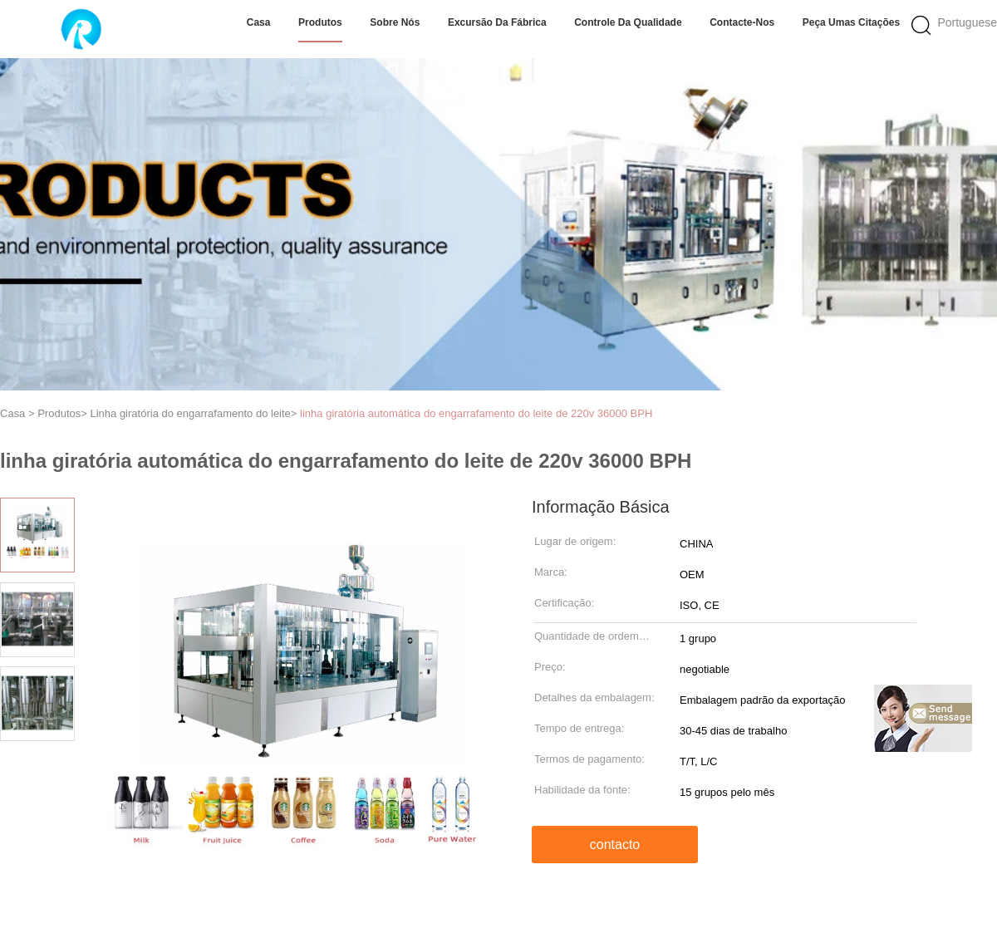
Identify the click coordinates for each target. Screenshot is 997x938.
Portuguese (967, 22)
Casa (259, 22)
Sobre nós (395, 22)
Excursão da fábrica (497, 22)
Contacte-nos (742, 22)
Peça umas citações (851, 22)
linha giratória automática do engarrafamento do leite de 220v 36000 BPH (476, 413)
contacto (615, 844)
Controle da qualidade (627, 22)
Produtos (320, 22)
